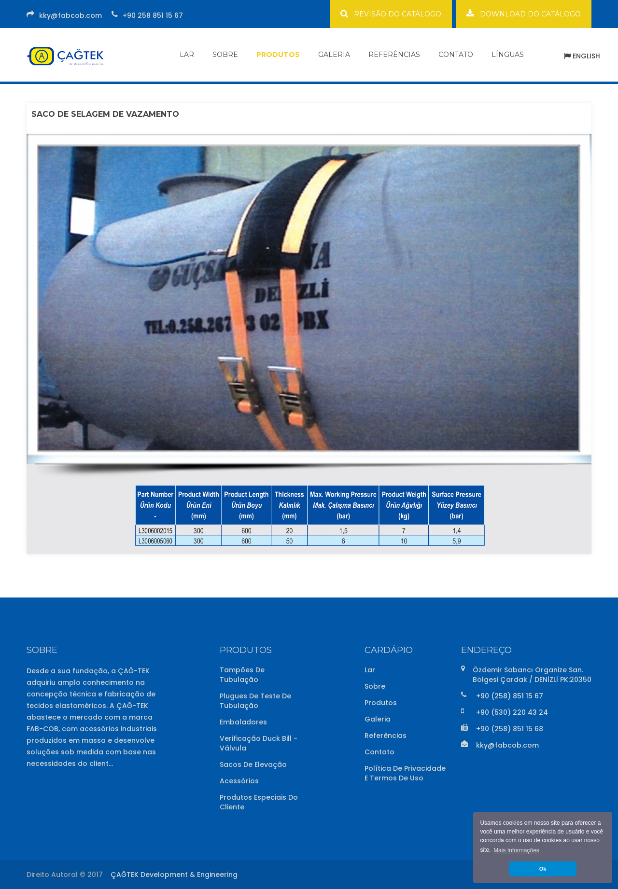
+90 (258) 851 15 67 (509, 696)
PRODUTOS (278, 54)
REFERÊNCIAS (394, 54)
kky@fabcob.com (70, 15)
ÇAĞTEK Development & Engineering (174, 874)
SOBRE (225, 54)
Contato (379, 752)
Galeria (378, 719)
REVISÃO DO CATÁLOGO (390, 13)
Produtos (381, 703)
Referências (386, 735)
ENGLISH (582, 56)
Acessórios (239, 781)
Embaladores (243, 722)
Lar (370, 670)
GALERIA (334, 54)
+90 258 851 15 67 (153, 15)
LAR (187, 54)
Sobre (375, 686)
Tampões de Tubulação (242, 674)
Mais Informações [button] (516, 850)
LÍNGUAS (508, 54)
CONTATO (455, 54)
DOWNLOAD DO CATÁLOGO (523, 13)
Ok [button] (542, 869)
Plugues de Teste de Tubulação (255, 700)
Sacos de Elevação (253, 764)
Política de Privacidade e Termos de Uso (405, 773)
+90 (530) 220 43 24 (512, 712)
